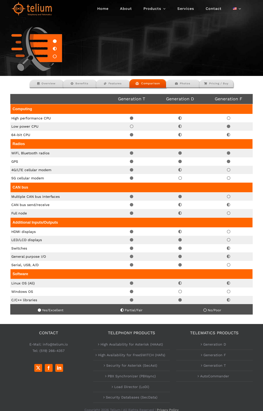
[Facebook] (49, 368)
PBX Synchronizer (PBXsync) (132, 376)
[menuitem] (237, 8)
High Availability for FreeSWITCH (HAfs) (131, 355)
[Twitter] (38, 368)
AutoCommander (214, 376)
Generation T (214, 365)
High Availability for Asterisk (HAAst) (131, 344)
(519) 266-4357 (52, 351)
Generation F (214, 355)
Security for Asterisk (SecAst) (131, 365)
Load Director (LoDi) (131, 387)
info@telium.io (55, 344)
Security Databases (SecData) (131, 397)
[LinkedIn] (59, 368)
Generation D (214, 344)
